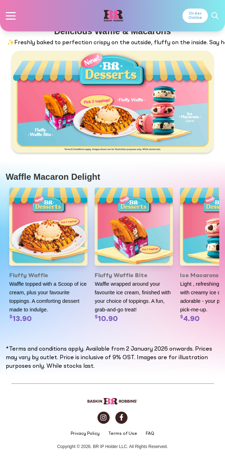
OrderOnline (195, 15)
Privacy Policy (85, 434)
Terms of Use (122, 434)
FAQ (150, 434)
